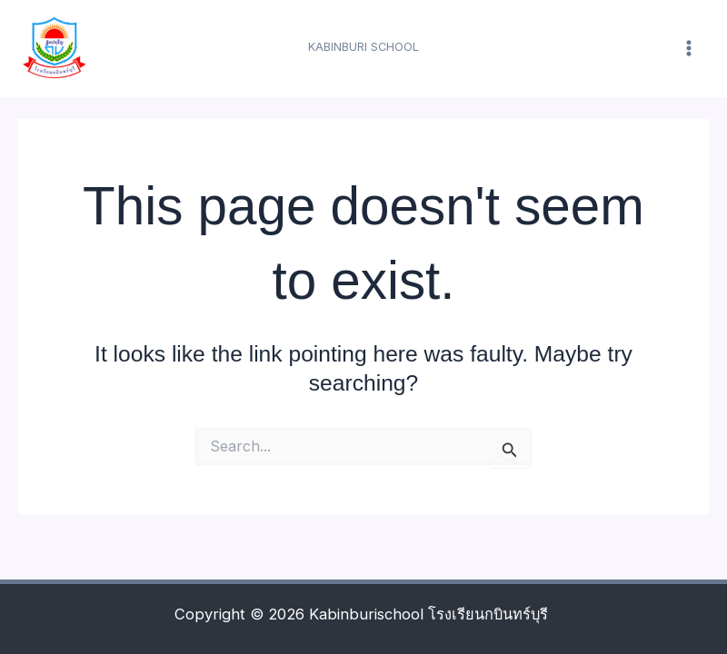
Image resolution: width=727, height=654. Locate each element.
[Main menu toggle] (688, 48)
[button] (363, 47)
